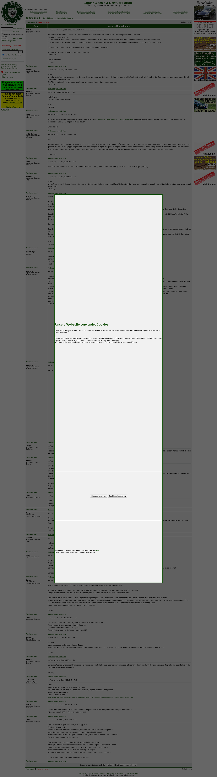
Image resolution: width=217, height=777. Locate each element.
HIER (97, 550)
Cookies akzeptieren (117, 496)
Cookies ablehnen (98, 496)
